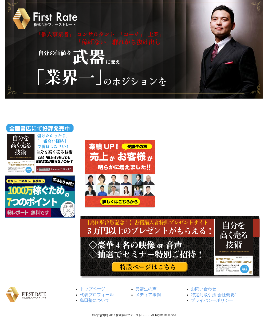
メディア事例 (148, 294)
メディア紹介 (198, 109)
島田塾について (112, 109)
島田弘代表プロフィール (69, 109)
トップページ (26, 109)
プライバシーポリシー (212, 300)
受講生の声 (155, 109)
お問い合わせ (203, 289)
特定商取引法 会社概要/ (213, 294)
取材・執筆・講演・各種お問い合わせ (241, 109)
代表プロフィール (97, 294)
